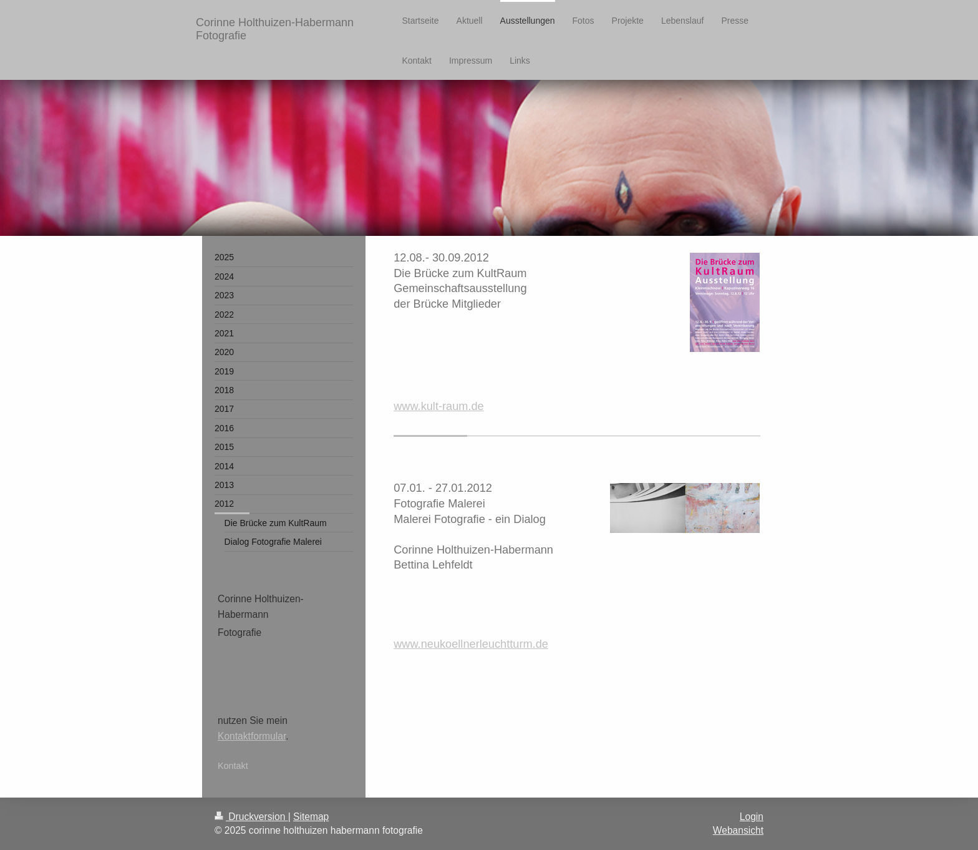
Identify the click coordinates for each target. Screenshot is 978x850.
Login (751, 816)
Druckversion (251, 816)
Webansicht (738, 830)
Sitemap (311, 816)
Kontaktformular (252, 736)
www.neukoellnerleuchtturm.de (471, 644)
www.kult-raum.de (439, 406)
